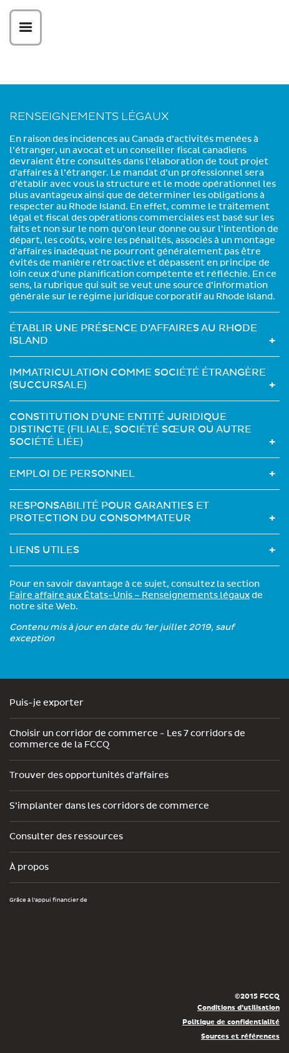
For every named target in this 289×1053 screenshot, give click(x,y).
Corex (149, 29)
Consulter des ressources (66, 836)
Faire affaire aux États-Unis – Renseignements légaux (129, 595)
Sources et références (240, 1036)
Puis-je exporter (46, 703)
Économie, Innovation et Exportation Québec (54, 963)
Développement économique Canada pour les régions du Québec (80, 925)
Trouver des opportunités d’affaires (89, 775)
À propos (29, 867)
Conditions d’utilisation (238, 1007)
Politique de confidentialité (231, 1022)
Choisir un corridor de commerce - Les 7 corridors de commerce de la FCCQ (127, 739)
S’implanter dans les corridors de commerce (109, 806)
